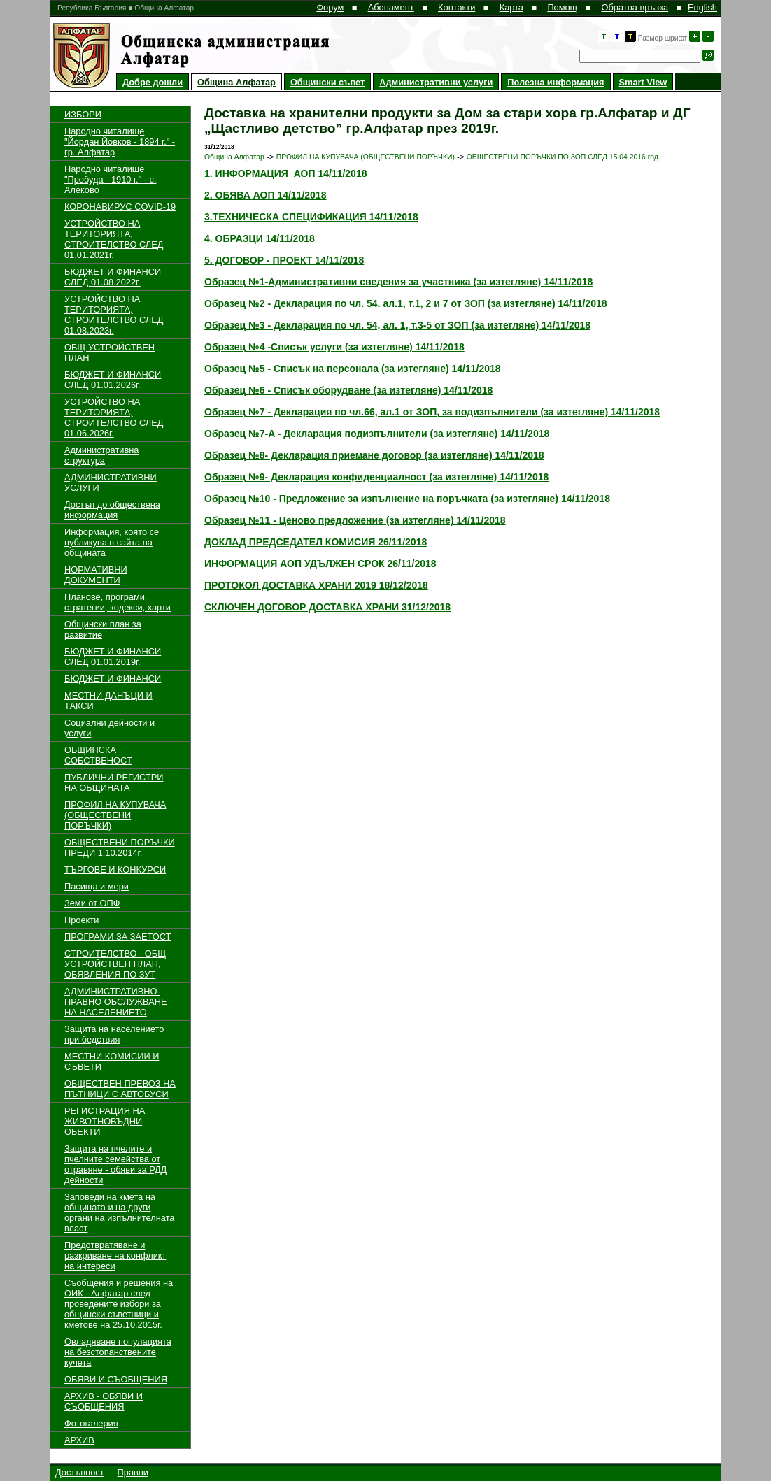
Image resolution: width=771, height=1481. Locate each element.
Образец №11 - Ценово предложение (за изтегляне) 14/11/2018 (355, 520)
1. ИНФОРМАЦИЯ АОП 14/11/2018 (285, 173)
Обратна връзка (635, 7)
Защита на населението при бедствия (114, 1034)
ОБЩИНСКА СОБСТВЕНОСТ (98, 755)
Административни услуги (436, 82)
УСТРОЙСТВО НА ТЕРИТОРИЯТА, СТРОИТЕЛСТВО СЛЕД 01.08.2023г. (113, 315)
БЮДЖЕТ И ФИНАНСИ (112, 678)
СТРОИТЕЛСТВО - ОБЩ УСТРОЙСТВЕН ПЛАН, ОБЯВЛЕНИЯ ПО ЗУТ (115, 964)
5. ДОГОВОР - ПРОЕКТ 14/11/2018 (284, 260)
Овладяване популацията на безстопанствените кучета (117, 1352)
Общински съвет (327, 82)
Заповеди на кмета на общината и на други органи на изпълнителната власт (119, 1212)
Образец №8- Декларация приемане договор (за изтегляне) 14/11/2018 (374, 455)
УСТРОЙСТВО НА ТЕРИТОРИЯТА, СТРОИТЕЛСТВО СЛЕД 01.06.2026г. (113, 417)
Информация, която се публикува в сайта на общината (111, 542)
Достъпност (79, 1472)
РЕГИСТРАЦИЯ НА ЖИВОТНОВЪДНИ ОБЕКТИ (104, 1121)
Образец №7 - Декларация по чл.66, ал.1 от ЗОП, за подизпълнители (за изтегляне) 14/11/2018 (432, 411)
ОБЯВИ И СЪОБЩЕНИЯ (115, 1379)
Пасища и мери (96, 886)
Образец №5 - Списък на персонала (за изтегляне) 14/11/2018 (352, 368)
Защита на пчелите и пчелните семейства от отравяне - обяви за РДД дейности (115, 1164)
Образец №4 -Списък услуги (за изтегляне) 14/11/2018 (334, 346)
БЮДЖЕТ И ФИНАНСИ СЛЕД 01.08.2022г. (112, 276)
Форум (330, 7)
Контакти (456, 7)
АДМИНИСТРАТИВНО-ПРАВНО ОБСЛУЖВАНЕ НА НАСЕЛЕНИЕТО (115, 1001)
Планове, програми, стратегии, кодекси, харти (117, 602)
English (702, 7)
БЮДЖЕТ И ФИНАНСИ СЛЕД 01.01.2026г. (112, 379)
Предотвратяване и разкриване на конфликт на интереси (115, 1255)
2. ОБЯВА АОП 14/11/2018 (265, 195)
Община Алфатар (236, 82)
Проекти (81, 920)
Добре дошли (152, 82)
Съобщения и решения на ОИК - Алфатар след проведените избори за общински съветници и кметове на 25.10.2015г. (118, 1304)
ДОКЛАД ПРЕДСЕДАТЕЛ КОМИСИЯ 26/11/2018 (315, 542)
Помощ (562, 7)
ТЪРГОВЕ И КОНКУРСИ (115, 869)
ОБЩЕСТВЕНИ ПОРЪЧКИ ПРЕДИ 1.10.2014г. (119, 847)
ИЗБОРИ (82, 114)
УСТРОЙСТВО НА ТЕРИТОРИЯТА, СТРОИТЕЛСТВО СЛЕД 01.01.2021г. (113, 239)
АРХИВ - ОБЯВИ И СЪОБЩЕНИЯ (103, 1401)
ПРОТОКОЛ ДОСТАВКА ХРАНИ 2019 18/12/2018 (316, 585)
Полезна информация (555, 82)
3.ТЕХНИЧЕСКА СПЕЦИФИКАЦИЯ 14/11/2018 (311, 216)
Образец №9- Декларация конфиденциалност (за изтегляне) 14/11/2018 (376, 476)
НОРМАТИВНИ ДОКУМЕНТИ (95, 574)
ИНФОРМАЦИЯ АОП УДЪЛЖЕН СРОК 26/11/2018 (320, 563)
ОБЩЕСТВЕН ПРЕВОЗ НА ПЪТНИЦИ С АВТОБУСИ (120, 1088)
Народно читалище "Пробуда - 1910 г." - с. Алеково (110, 179)
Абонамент (391, 7)
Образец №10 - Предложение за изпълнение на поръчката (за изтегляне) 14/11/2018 (407, 498)
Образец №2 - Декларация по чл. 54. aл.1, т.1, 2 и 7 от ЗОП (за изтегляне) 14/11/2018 (405, 303)
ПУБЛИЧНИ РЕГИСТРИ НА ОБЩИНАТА (113, 782)
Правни (133, 1472)
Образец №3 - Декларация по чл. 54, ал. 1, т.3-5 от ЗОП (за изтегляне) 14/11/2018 (397, 325)
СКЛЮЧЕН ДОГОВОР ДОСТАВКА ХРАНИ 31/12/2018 (327, 607)
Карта (511, 7)
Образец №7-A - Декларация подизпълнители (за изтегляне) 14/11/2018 (376, 433)
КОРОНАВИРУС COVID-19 (120, 206)
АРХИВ (79, 1440)
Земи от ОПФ (92, 903)
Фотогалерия (91, 1423)
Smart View (643, 82)
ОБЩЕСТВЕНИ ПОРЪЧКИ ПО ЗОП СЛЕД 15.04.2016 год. (563, 157)
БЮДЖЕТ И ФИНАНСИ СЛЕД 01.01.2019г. (112, 656)
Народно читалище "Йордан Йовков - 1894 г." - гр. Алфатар (119, 141)
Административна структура (101, 455)
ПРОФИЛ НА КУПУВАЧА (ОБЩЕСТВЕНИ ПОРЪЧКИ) (115, 815)
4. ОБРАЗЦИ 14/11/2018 (259, 238)
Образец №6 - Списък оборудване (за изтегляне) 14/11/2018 (348, 390)
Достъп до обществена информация (112, 509)
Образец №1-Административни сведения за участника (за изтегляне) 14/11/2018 (398, 281)
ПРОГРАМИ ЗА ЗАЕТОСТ (117, 936)
